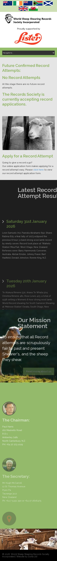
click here (38, 169)
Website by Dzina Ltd (26, 556)
